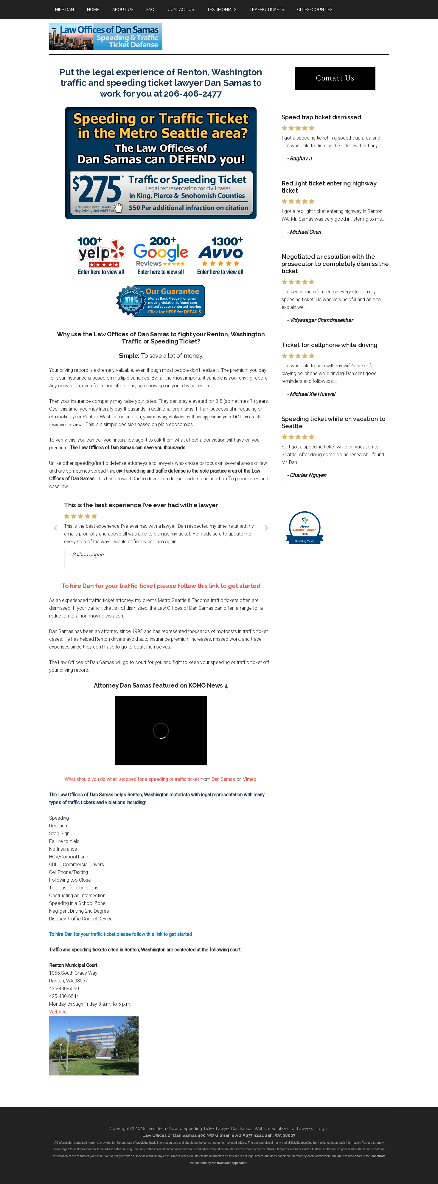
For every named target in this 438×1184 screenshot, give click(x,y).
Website (58, 1012)
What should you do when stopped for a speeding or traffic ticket (132, 779)
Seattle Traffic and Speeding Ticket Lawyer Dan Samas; (201, 1128)
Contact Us (335, 78)
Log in (322, 1128)
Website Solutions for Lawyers (283, 1128)
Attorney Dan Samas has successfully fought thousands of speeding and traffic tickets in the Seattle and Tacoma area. (105, 36)
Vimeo (249, 779)
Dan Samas (223, 779)
